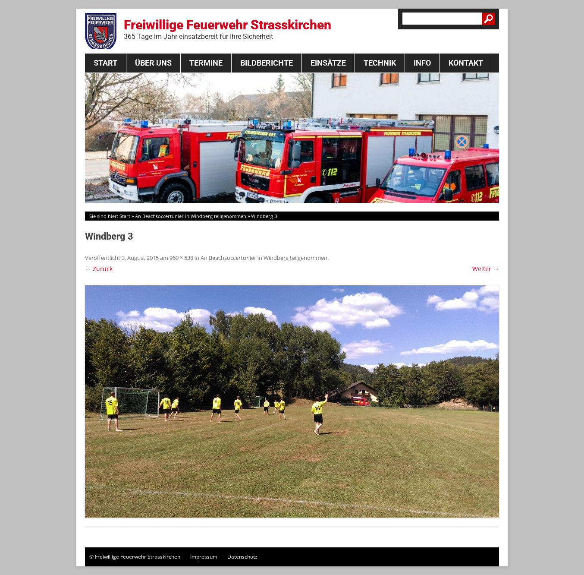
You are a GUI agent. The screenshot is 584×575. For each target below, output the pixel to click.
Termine (206, 62)
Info (422, 62)
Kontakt (466, 62)
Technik (380, 62)
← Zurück (99, 269)
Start (105, 62)
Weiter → (485, 269)
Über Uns (153, 62)
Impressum (203, 556)
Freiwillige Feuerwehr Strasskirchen (227, 29)
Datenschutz (242, 556)
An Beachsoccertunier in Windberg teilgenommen (190, 216)
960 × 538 (181, 258)
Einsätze (328, 62)
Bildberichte (266, 62)
